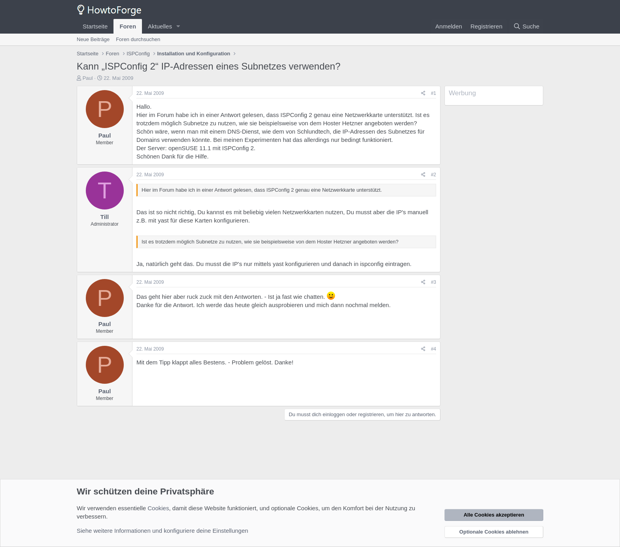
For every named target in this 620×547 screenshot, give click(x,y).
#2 (433, 174)
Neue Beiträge (93, 39)
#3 (433, 282)
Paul (88, 78)
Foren (127, 26)
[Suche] (526, 26)
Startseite (95, 26)
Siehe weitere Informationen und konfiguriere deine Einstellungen (162, 530)
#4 (433, 349)
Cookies (158, 508)
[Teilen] (423, 93)
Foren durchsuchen (138, 39)
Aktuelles (160, 26)
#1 (433, 93)
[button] (178, 26)
